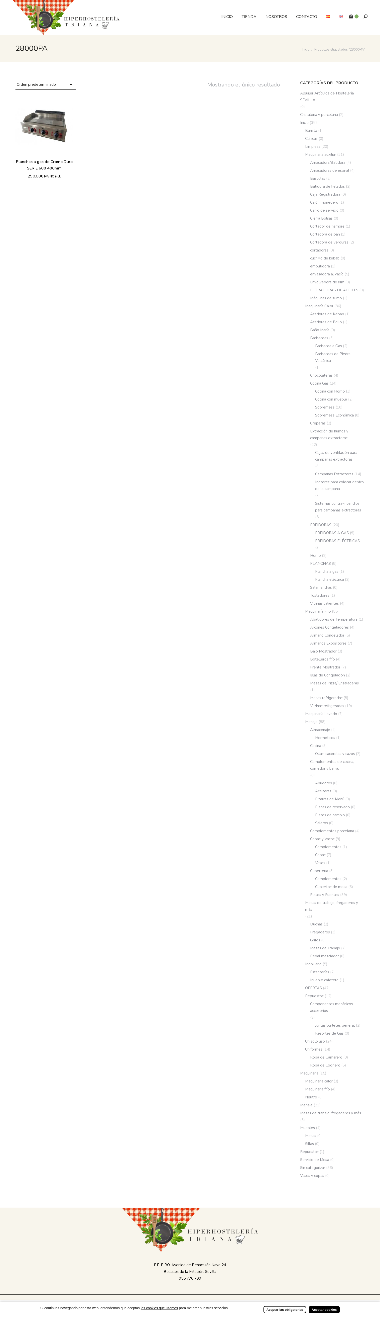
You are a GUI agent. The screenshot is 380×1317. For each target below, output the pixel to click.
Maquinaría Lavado (321, 713)
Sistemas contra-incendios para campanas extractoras (338, 507)
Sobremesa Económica (334, 415)
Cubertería (319, 870)
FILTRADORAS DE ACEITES (334, 290)
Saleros (321, 823)
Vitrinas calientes (324, 603)
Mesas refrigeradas (326, 697)
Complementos (328, 846)
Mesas (310, 1135)
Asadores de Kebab (327, 314)
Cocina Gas (319, 383)
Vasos (320, 862)
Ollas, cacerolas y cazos (335, 753)
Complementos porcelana (332, 830)
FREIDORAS (320, 524)
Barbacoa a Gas (328, 345)
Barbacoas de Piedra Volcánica (333, 357)
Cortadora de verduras (329, 242)
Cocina (315, 745)
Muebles (307, 1127)
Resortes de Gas (329, 1033)
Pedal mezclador (324, 956)
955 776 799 (190, 1278)
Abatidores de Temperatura (334, 619)
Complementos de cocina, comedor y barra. (332, 765)
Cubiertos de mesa (331, 886)
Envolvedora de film (327, 282)
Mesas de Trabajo (325, 948)
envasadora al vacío (327, 274)
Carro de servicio (324, 210)
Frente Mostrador (325, 667)
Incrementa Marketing (240, 1302)
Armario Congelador (327, 635)
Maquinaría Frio (318, 611)
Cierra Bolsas (321, 218)
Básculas (317, 178)
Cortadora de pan (325, 234)
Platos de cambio (330, 815)
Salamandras (321, 587)
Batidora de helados (327, 186)
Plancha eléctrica (329, 579)
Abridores (323, 783)
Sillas (309, 1143)
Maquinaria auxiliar (320, 154)
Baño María (319, 330)
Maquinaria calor (319, 1081)
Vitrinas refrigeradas (327, 705)
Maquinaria (309, 1073)
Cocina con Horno (330, 391)
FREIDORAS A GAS (332, 532)
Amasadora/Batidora (327, 162)
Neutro (311, 1097)
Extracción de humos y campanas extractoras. (329, 434)
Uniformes (313, 1049)
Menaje (311, 721)
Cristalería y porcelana (319, 114)
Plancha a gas (326, 571)
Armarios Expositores (328, 643)
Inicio (304, 122)
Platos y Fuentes (324, 894)
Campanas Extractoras (334, 474)
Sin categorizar (312, 1167)
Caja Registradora (325, 194)
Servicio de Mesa (314, 1159)
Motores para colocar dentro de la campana (339, 485)
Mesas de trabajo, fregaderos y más (331, 906)
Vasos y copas (312, 1175)
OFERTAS (313, 988)
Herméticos (325, 737)
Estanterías (319, 972)
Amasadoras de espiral (329, 170)
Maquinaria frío (317, 1089)
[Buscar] (366, 16)
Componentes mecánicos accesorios (331, 1007)
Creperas (318, 423)
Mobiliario (313, 964)
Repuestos (314, 995)
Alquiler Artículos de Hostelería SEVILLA (327, 96)
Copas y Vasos (322, 838)
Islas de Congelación (327, 675)
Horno (315, 555)
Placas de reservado (332, 807)
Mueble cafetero (324, 980)
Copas (320, 854)
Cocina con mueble (331, 399)
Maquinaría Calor (319, 306)
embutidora (320, 266)
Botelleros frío (322, 659)
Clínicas (311, 138)
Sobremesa (325, 407)
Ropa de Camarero (326, 1057)
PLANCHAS (320, 563)
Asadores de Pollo (326, 322)
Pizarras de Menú (329, 799)
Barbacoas (319, 337)
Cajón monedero (324, 202)
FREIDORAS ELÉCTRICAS (337, 540)
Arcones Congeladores (329, 627)
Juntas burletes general (335, 1025)
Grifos (315, 940)
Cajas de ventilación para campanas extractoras (336, 456)
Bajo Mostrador (323, 651)
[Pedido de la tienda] (45, 85)
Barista (311, 130)
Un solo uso (315, 1041)
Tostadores (319, 595)
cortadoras (319, 250)
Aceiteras (323, 791)
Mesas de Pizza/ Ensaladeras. (335, 683)
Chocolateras (321, 375)
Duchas (316, 924)
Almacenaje (320, 729)
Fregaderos (320, 932)
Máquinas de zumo (326, 298)
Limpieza (312, 146)
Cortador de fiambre (327, 226)
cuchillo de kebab (325, 258)
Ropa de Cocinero (325, 1065)
